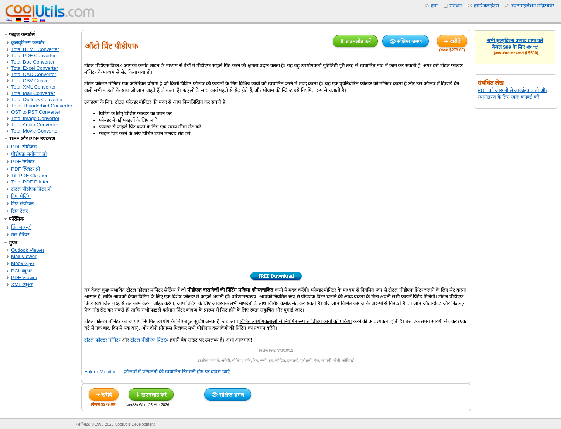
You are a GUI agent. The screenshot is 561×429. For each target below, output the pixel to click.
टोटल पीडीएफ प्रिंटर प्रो (31, 189)
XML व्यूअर (22, 284)
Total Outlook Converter (37, 99)
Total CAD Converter (33, 74)
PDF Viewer (24, 277)
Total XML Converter (33, 87)
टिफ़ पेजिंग (21, 196)
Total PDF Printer (29, 182)
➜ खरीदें (452, 41)
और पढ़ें (531, 47)
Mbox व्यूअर (22, 263)
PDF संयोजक (24, 147)
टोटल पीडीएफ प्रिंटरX (149, 340)
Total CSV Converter (33, 80)
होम (434, 5)
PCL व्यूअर (21, 271)
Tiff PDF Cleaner (29, 175)
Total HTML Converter (35, 49)
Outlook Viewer (27, 250)
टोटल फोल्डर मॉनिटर (102, 340)
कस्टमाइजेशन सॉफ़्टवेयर (532, 5)
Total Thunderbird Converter (41, 106)
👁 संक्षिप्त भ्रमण (405, 41)
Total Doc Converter (33, 62)
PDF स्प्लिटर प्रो (25, 169)
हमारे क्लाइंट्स (486, 5)
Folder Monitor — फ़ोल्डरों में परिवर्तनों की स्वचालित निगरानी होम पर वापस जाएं (157, 371)
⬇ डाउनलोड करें (355, 41)
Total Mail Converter (33, 93)
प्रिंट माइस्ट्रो (21, 227)
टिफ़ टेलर (19, 211)
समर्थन (455, 5)
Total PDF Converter (33, 55)
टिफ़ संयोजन (22, 203)
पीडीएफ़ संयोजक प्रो (29, 154)
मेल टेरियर (20, 234)
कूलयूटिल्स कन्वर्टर (27, 42)
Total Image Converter (35, 118)
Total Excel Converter (34, 68)
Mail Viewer (24, 256)
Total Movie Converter (35, 131)
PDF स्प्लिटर (22, 161)
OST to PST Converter (36, 112)
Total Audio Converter (34, 124)
